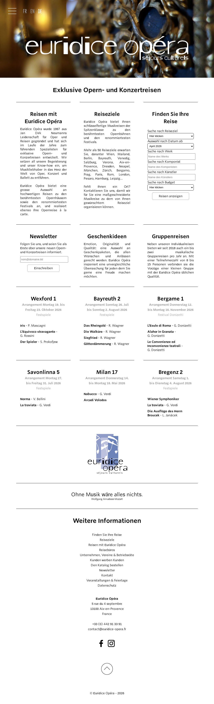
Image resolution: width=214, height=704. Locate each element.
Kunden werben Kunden (107, 560)
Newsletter (107, 570)
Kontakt (107, 575)
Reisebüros (107, 550)
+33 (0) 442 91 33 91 (107, 624)
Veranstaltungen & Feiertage (107, 580)
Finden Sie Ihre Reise (107, 535)
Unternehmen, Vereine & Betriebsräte (107, 555)
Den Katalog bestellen (107, 565)
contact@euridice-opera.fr (107, 629)
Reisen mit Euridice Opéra (107, 545)
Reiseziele (107, 540)
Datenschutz (107, 585)
